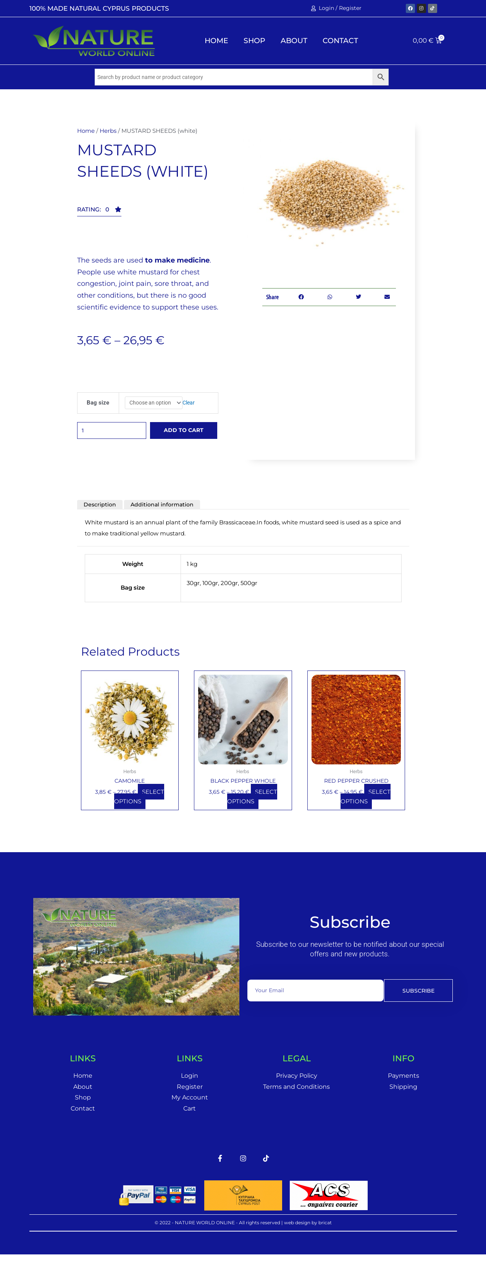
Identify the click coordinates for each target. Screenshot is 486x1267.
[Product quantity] (115, 435)
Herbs (108, 131)
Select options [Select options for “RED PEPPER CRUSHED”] (366, 805)
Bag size (97, 403)
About (294, 41)
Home (216, 41)
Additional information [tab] (166, 512)
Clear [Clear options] (192, 403)
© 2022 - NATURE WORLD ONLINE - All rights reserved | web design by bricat (243, 1233)
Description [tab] (101, 512)
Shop (254, 41)
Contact (340, 41)
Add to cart (187, 435)
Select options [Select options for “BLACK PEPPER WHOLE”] (252, 805)
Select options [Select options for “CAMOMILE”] (139, 805)
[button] (99, 212)
